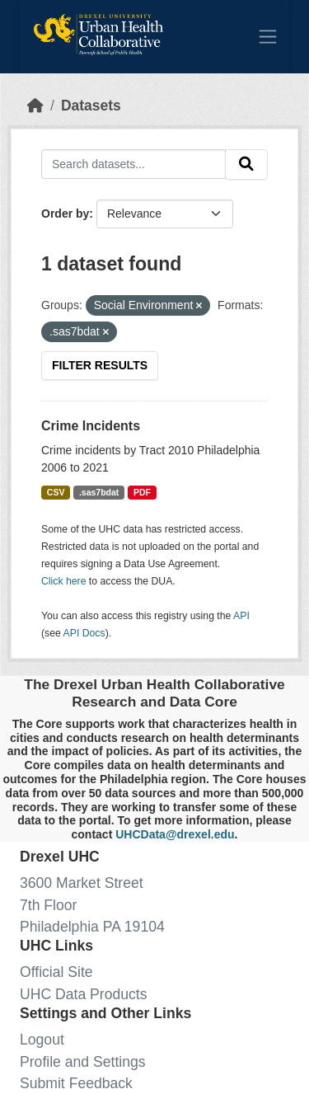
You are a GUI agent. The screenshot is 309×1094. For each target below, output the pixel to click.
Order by (65, 213)
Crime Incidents (90, 426)
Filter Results (99, 365)
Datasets (91, 105)
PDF (142, 492)
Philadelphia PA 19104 (92, 926)
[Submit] (246, 164)
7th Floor (48, 905)
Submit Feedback (76, 1083)
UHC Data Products (83, 994)
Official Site (56, 972)
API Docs (84, 633)
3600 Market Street (81, 883)
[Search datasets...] (133, 163)
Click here (63, 581)
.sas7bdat (99, 492)
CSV (56, 492)
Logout (42, 1039)
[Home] (35, 105)
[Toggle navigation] (267, 36)
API (241, 616)
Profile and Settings (83, 1062)
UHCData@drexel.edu (174, 834)
